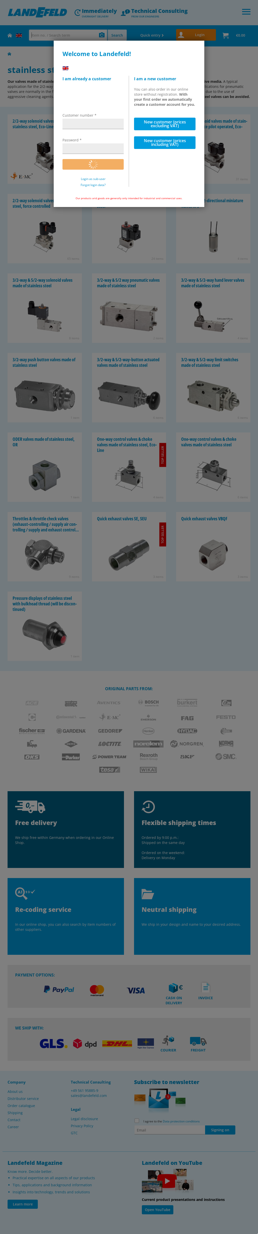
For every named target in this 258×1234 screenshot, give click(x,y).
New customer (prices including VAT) (165, 142)
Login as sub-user (93, 179)
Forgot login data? (93, 185)
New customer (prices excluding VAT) (165, 123)
